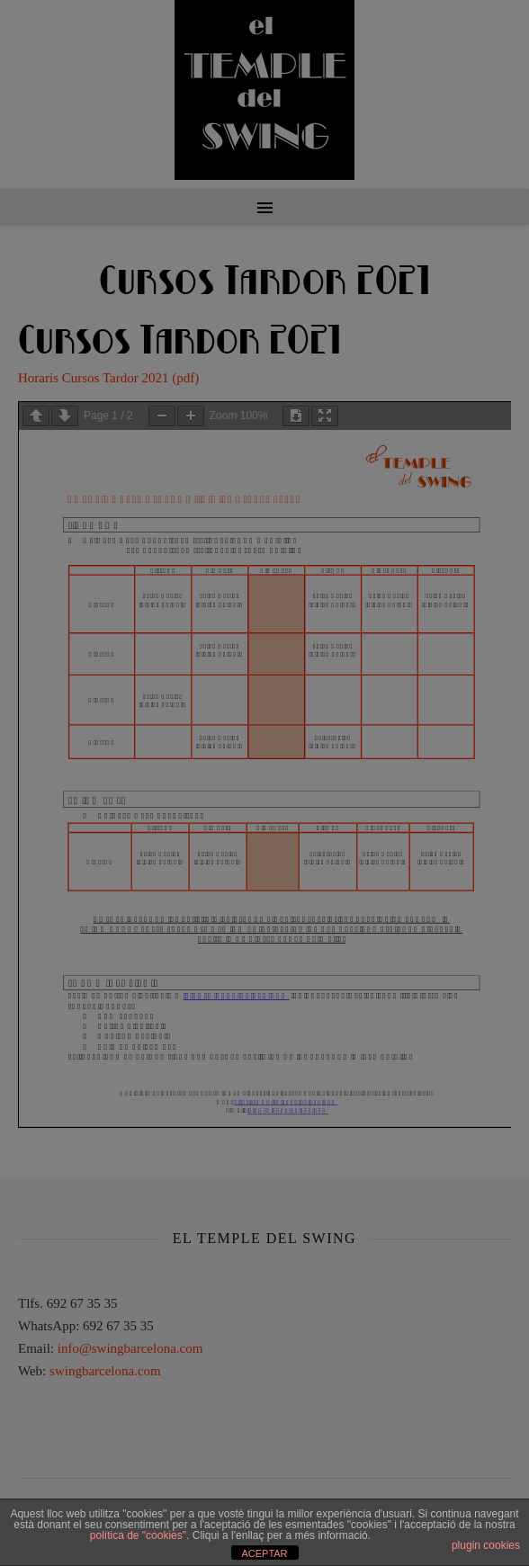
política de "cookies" (138, 1535)
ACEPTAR (264, 1553)
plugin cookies (486, 1545)
